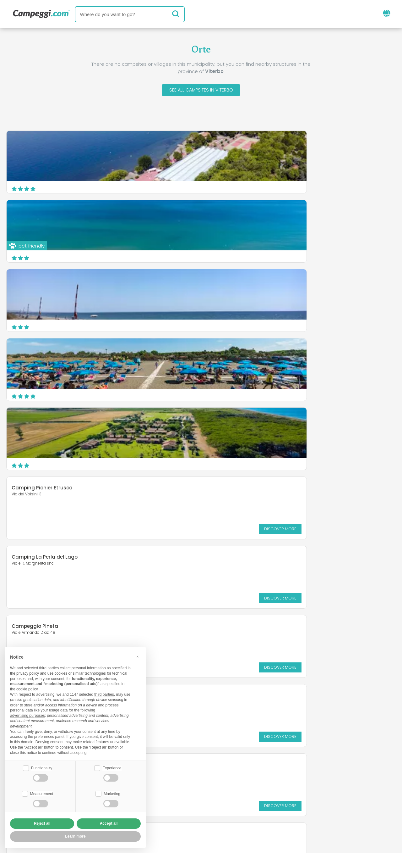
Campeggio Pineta (236, 351)
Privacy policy (166, 812)
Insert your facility (185, 801)
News (164, 775)
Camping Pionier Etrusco (243, 281)
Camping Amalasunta (240, 424)
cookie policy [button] (27, 688)
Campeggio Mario (235, 489)
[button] (138, 656)
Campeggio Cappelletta (42, 420)
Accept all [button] (109, 823)
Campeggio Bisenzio (37, 493)
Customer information (224, 812)
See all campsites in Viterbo (201, 90)
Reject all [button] (42, 823)
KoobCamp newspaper (212, 775)
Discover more (368, 323)
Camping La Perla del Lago (45, 351)
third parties (104, 694)
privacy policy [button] (27, 673)
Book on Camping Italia (249, 801)
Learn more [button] (75, 836)
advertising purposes (27, 715)
